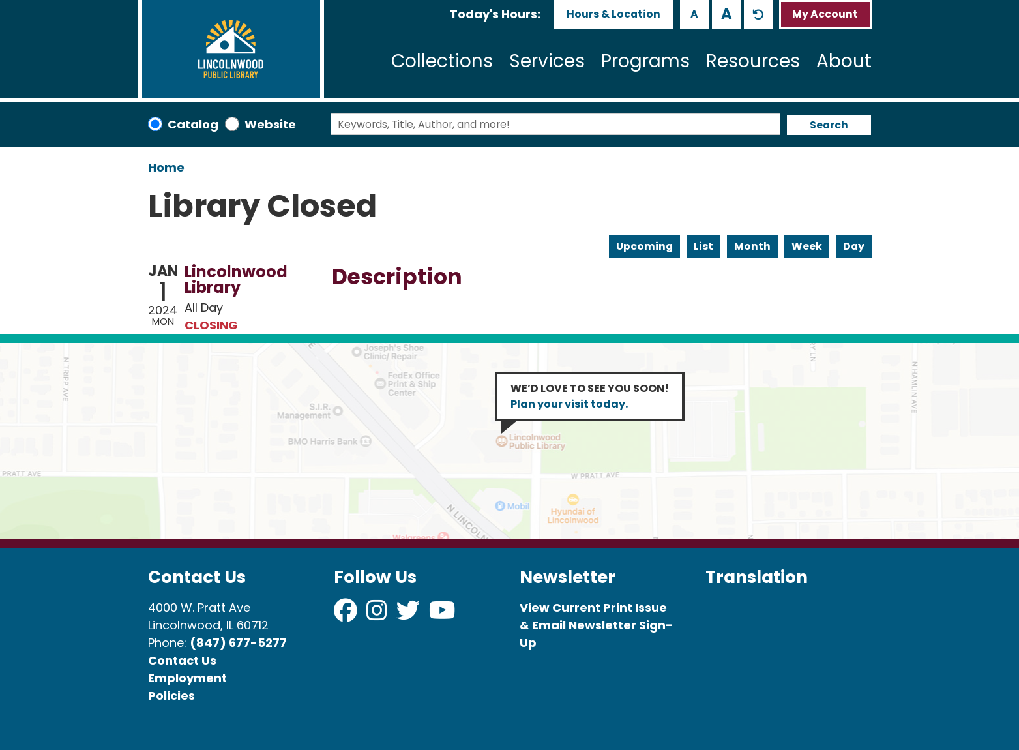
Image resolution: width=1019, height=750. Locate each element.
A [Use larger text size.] (726, 13)
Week (806, 246)
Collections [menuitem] (442, 61)
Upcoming (644, 246)
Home (166, 167)
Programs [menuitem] (645, 61)
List (703, 246)
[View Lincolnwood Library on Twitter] (409, 615)
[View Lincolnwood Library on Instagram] (378, 615)
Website (270, 124)
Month (752, 246)
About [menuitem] (844, 61)
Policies (171, 695)
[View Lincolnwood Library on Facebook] (347, 615)
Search (829, 124)
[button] (495, 14)
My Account (825, 14)
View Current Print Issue (593, 607)
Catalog (193, 124)
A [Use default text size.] (758, 14)
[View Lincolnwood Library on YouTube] (442, 615)
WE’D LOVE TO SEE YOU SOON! (589, 396)
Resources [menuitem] (753, 61)
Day (853, 246)
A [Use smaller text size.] (694, 14)
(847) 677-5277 (238, 643)
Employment (187, 678)
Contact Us (182, 660)
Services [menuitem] (547, 61)
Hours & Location (613, 14)
